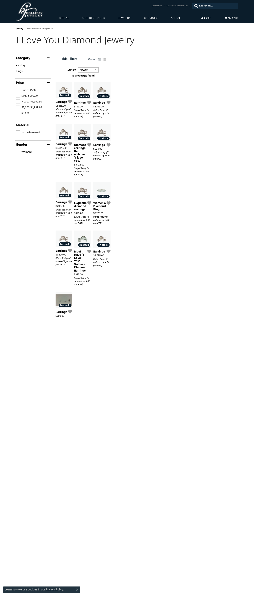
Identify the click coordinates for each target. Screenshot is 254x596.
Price (20, 82)
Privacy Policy (54, 589)
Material (22, 125)
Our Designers (93, 18)
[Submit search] (195, 6)
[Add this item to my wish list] (113, 145)
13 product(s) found (146, 75)
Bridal (64, 18)
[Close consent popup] (77, 589)
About (175, 18)
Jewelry (124, 18)
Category (23, 57)
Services (151, 18)
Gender (21, 144)
